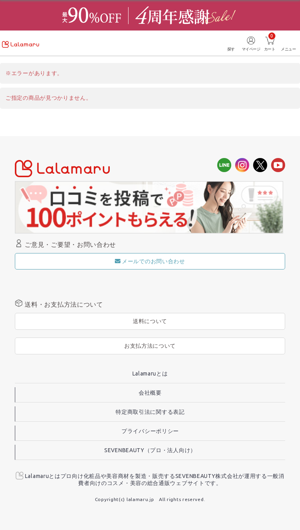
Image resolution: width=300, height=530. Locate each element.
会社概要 (150, 393)
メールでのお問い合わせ (150, 261)
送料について (150, 321)
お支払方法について (150, 346)
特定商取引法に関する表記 (150, 412)
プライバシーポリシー (150, 431)
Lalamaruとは (150, 373)
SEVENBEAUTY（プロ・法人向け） (150, 450)
